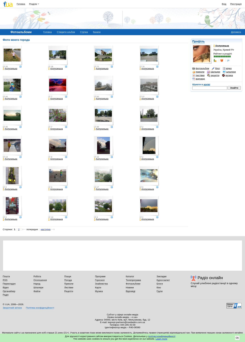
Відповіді (130, 291)
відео (227, 68)
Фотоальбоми (133, 283)
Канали (96, 32)
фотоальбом (200, 68)
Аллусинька (10, 69)
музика (227, 75)
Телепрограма (133, 280)
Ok (237, 338)
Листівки (68, 287)
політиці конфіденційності (161, 336)
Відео (6, 287)
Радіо (6, 295)
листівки (198, 75)
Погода (68, 280)
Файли (36, 291)
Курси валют (163, 280)
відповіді (198, 79)
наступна (46, 229)
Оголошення (40, 280)
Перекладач (9, 283)
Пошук (67, 276)
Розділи (33, 4)
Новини (130, 287)
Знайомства (101, 283)
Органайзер (9, 291)
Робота (37, 276)
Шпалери (38, 287)
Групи (160, 291)
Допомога (236, 32)
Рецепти (68, 291)
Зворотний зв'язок (12, 307)
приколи (198, 72)
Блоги (160, 283)
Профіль (198, 41)
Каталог (130, 276)
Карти (98, 287)
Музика (99, 291)
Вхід (224, 4)
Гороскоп (100, 280)
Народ (36, 283)
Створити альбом (66, 32)
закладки (213, 72)
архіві (207, 84)
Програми (100, 276)
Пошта (6, 276)
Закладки (162, 276)
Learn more (161, 339)
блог (216, 68)
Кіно (159, 287)
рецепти (213, 75)
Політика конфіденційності (40, 307)
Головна (21, 4)
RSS (5, 280)
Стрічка (84, 32)
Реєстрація (236, 4)
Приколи (68, 283)
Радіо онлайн (210, 277)
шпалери (229, 72)
